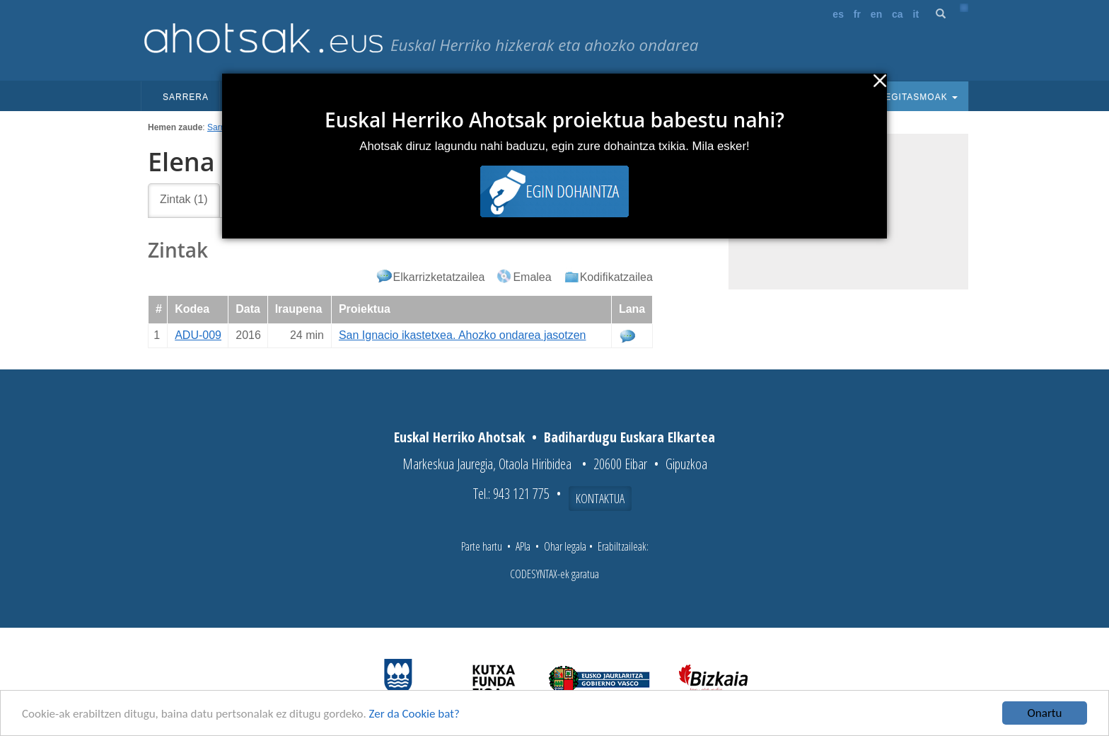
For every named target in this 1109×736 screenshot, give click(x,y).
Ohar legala (565, 546)
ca (897, 14)
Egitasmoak (917, 97)
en (876, 14)
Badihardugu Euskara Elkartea (629, 437)
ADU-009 (198, 335)
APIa (523, 546)
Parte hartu (481, 546)
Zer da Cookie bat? (414, 713)
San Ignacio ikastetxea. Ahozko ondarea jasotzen (462, 335)
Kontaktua (600, 498)
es (838, 14)
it (916, 14)
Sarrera (186, 97)
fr (857, 14)
